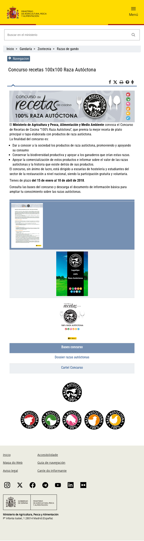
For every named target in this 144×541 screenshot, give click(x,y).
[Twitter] (117, 82)
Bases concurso (72, 347)
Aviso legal (10, 471)
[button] (133, 9)
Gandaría (26, 49)
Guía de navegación (51, 463)
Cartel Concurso (72, 368)
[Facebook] (112, 82)
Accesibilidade (47, 455)
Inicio (10, 49)
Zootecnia (44, 49)
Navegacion (17, 58)
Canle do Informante (52, 471)
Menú (133, 14)
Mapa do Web (13, 463)
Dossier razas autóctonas (72, 358)
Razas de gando (68, 49)
